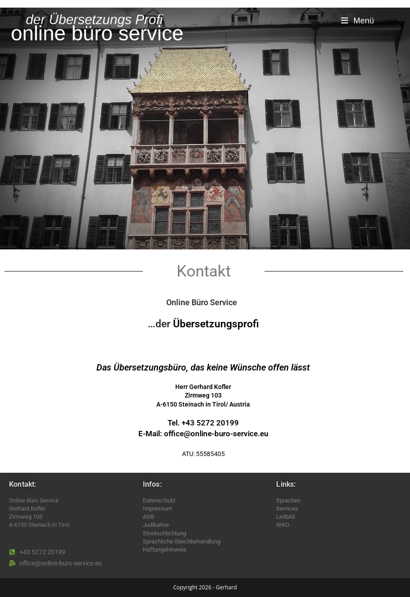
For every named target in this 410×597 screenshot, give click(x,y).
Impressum (157, 508)
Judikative (156, 524)
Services (287, 508)
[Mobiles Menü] (357, 20)
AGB (148, 516)
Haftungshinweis (165, 549)
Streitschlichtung (164, 533)
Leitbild (285, 516)
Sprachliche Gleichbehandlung (181, 541)
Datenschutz (159, 500)
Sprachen (288, 500)
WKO (282, 524)
